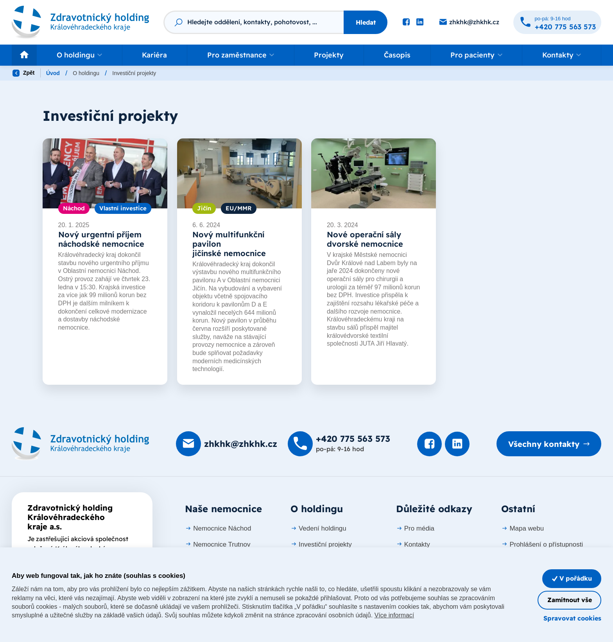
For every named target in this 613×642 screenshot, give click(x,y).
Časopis (397, 54)
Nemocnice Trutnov (217, 544)
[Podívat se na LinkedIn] (420, 22)
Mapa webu (522, 528)
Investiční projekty (321, 544)
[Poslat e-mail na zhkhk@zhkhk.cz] (468, 22)
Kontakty (413, 544)
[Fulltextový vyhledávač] (253, 22)
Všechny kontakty (543, 444)
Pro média (415, 528)
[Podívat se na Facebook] (406, 22)
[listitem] (105, 261)
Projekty (329, 54)
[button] (79, 55)
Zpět (23, 73)
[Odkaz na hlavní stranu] (80, 22)
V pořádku (571, 578)
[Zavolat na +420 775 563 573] (557, 22)
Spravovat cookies (572, 618)
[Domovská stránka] (80, 444)
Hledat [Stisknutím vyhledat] (366, 22)
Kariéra (154, 54)
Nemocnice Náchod (218, 528)
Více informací (394, 615)
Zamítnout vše (569, 600)
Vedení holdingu (318, 528)
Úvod (53, 73)
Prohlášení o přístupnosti (542, 544)
